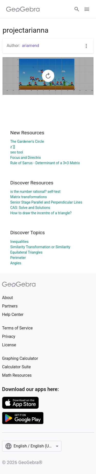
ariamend (30, 45)
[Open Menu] (87, 9)
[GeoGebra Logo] (23, 9)
